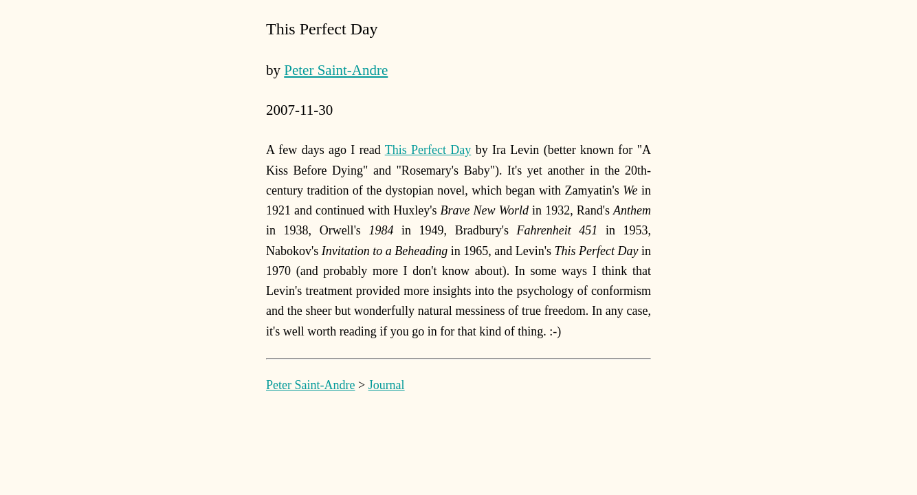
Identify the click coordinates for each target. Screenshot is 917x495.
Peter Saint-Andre (336, 70)
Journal (386, 385)
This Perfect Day (428, 150)
